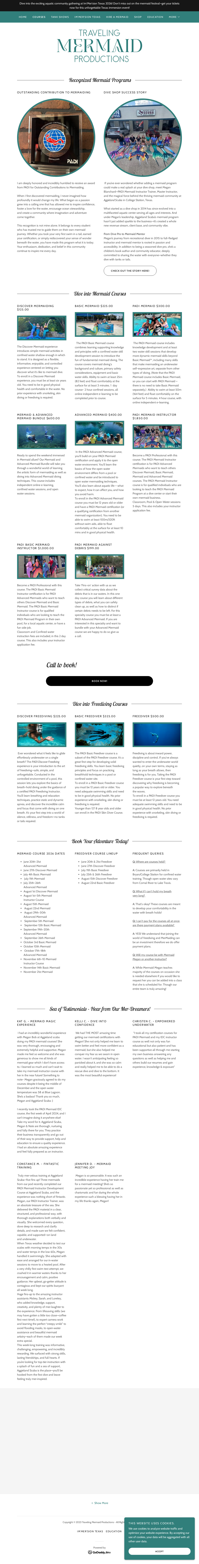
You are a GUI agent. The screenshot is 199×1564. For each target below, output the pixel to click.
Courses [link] (39, 17)
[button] (174, 17)
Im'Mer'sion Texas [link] (87, 17)
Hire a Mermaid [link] (117, 17)
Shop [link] (138, 17)
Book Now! (99, 681)
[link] (99, 45)
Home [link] (23, 17)
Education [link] (155, 17)
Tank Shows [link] (60, 17)
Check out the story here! (126, 271)
